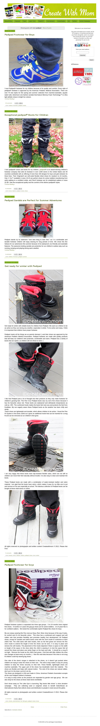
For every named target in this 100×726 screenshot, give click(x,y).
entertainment (16, 701)
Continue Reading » (10, 99)
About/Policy (8, 21)
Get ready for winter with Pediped (23, 266)
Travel (24, 21)
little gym (25, 701)
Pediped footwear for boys (19, 564)
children (18, 555)
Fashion (74, 21)
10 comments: (9, 103)
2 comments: (8, 698)
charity (10, 701)
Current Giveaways (84, 21)
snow (34, 555)
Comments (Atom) (17, 710)
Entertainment (50, 21)
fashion (11, 105)
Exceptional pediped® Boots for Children (26, 114)
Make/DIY (41, 21)
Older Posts (63, 707)
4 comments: (8, 188)
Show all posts (47, 28)
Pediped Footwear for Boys (19, 34)
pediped (20, 105)
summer (25, 256)
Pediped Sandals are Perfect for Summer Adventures (33, 200)
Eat (69, 21)
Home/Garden (61, 21)
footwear (15, 105)
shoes (26, 191)
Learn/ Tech (32, 21)
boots (10, 191)
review (24, 105)
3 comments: (8, 553)
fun (21, 701)
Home (32, 707)
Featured (17, 21)
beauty (10, 555)
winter (37, 555)
